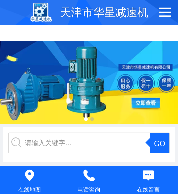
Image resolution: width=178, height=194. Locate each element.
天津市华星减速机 (104, 12)
